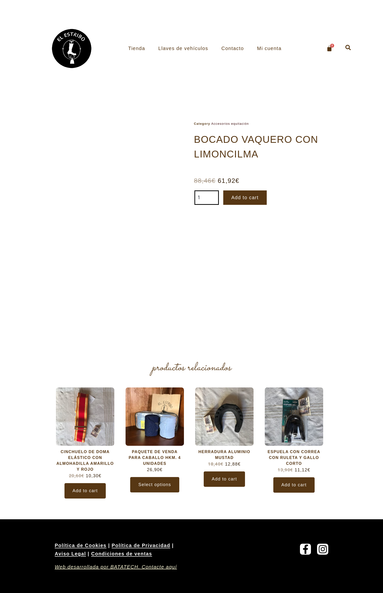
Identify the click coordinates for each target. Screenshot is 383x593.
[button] (348, 47)
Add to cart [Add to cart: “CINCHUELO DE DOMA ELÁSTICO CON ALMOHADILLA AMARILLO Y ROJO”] (85, 490)
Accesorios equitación (230, 123)
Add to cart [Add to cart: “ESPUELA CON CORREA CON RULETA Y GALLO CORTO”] (294, 484)
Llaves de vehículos (183, 48)
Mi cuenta (269, 48)
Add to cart (245, 197)
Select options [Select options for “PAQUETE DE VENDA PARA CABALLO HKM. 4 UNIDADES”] (154, 484)
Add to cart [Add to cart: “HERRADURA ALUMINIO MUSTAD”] (224, 479)
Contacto (232, 48)
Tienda (136, 48)
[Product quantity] (206, 197)
